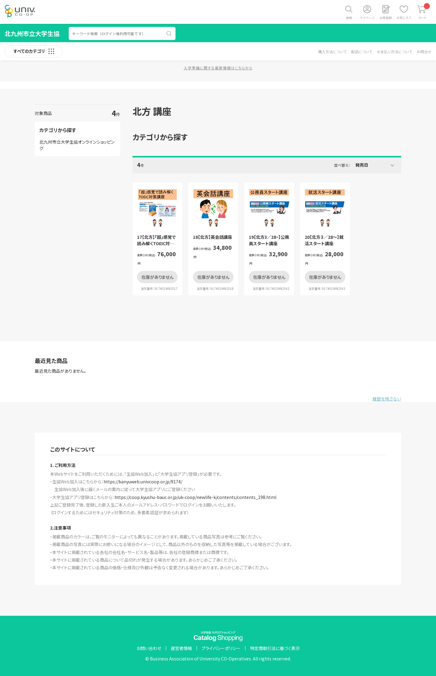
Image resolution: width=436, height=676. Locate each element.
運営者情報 (181, 648)
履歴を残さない (386, 399)
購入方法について (332, 51)
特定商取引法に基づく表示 (275, 648)
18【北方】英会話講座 (212, 237)
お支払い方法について (394, 51)
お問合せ (424, 51)
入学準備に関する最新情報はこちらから (218, 67)
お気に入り (404, 17)
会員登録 (386, 17)
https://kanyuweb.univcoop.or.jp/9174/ (143, 481)
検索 (349, 17)
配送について (361, 51)
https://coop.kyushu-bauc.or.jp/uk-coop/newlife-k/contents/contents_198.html (195, 497)
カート (424, 11)
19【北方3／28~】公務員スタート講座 (269, 240)
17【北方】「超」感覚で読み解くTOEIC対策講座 (156, 243)
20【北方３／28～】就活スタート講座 (324, 240)
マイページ (367, 17)
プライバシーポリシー (221, 648)
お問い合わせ (148, 648)
